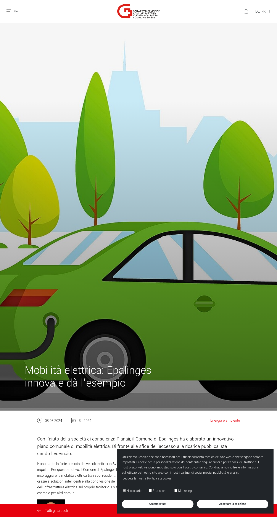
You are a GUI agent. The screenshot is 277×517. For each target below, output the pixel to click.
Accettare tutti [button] (157, 504)
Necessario (132, 491)
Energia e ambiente (225, 420)
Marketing (183, 491)
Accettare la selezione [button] (232, 504)
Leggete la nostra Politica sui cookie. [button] (147, 478)
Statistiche (158, 491)
